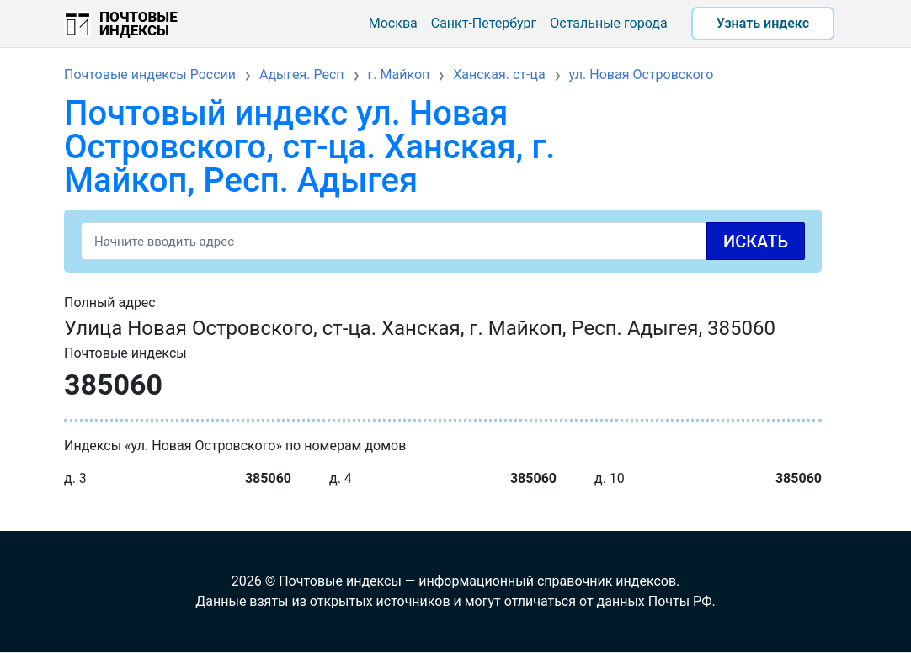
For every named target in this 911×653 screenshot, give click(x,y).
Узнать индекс (763, 23)
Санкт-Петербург (484, 23)
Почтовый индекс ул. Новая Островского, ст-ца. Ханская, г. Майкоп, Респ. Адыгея (309, 146)
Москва (393, 23)
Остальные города (608, 23)
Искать (755, 241)
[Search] (443, 241)
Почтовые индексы (138, 23)
